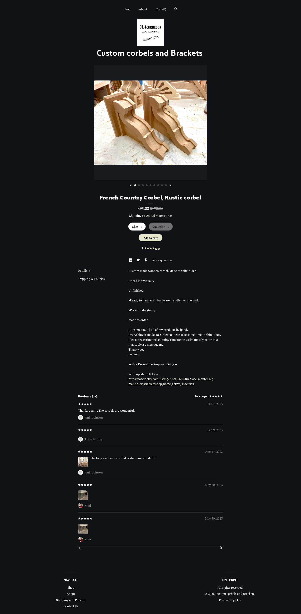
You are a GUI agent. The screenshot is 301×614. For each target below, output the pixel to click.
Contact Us (71, 606)
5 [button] (150, 185)
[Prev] (79, 548)
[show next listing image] (170, 185)
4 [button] (147, 185)
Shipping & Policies (91, 279)
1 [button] (135, 185)
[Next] (221, 548)
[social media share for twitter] (139, 260)
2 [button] (139, 185)
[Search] (175, 9)
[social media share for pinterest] (146, 260)
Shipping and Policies (71, 600)
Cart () (161, 9)
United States (155, 215)
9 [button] (166, 185)
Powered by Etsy (230, 600)
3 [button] (143, 185)
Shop (127, 9)
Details (84, 270)
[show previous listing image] (130, 185)
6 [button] (154, 185)
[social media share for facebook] (131, 260)
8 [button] (162, 185)
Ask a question (162, 260)
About (143, 9)
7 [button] (158, 185)
